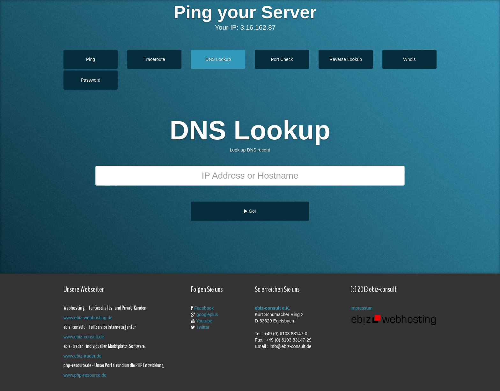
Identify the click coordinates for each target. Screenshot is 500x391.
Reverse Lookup (345, 59)
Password (90, 80)
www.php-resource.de (85, 375)
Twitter (203, 327)
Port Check (282, 59)
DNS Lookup (218, 59)
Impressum (361, 308)
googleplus (207, 314)
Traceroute (154, 59)
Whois (409, 59)
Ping (90, 59)
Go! (250, 211)
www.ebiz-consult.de (83, 336)
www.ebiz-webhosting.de (88, 317)
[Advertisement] (245, 241)
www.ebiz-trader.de (82, 355)
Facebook (204, 308)
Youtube (204, 320)
